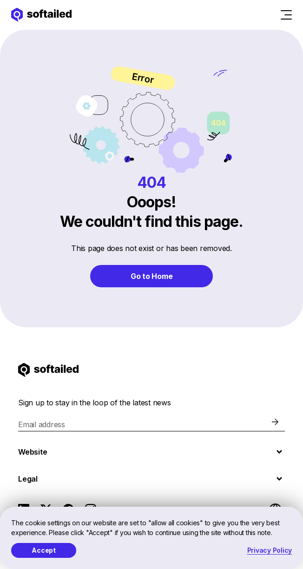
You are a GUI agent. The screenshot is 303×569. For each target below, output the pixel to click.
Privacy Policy (269, 550)
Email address (41, 424)
